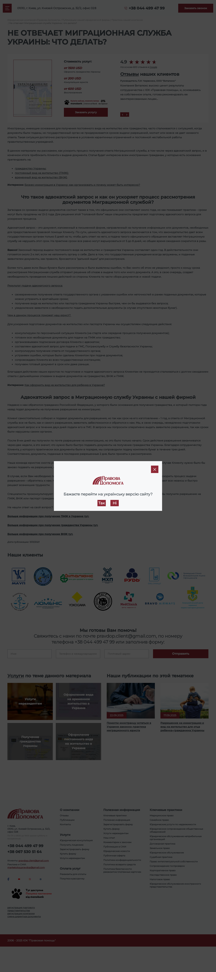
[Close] (154, 469)
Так (101, 503)
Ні (115, 503)
